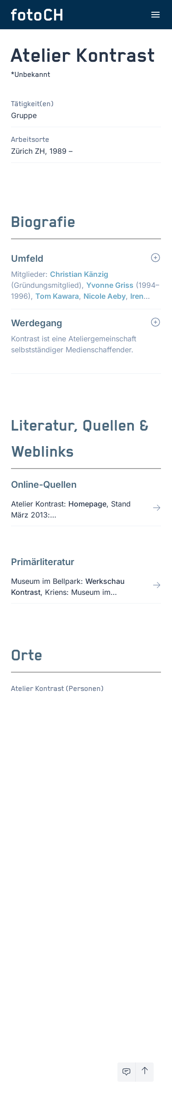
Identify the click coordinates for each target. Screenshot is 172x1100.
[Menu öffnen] (155, 14)
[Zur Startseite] (36, 14)
